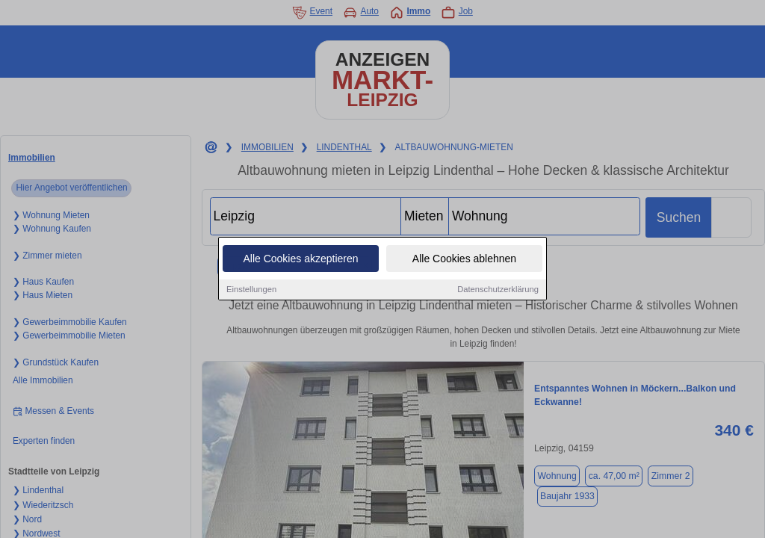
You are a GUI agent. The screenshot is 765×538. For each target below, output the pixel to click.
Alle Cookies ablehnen (464, 259)
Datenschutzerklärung (498, 289)
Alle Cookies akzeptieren (300, 259)
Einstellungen (251, 289)
